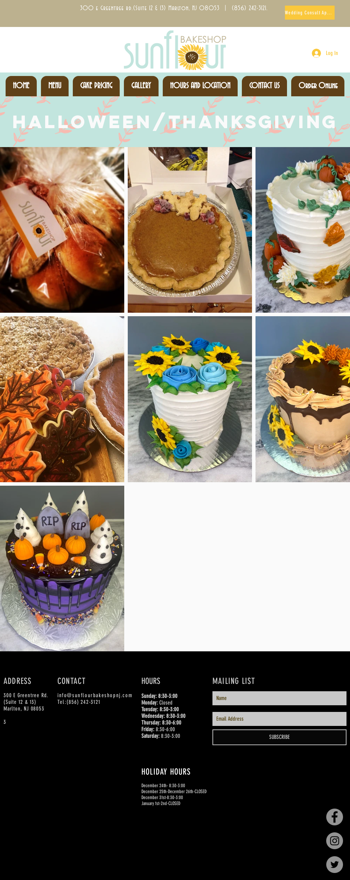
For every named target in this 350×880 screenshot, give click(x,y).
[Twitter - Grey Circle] (334, 864)
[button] (55, 86)
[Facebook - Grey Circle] (334, 817)
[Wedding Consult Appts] (310, 13)
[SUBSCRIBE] (279, 737)
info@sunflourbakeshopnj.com (94, 695)
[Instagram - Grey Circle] (334, 840)
